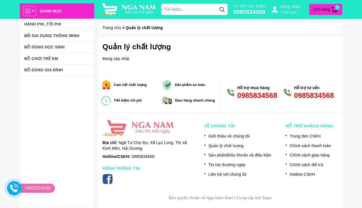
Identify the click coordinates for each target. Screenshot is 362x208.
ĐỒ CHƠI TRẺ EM (41, 58)
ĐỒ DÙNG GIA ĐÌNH (43, 70)
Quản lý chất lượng (137, 46)
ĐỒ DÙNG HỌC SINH (44, 47)
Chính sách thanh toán (310, 145)
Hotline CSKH (302, 174)
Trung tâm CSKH (305, 136)
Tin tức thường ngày (226, 164)
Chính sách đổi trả (306, 164)
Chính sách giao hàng (309, 155)
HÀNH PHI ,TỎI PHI (42, 24)
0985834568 (249, 12)
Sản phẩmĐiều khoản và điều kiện (239, 155)
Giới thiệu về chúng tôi (229, 136)
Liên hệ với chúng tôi (227, 174)
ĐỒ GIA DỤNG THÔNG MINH (51, 35)
